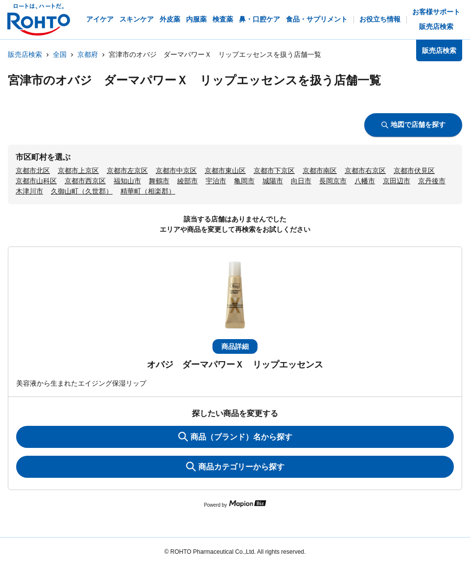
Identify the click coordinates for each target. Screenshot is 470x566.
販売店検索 (25, 54)
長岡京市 (333, 181)
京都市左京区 (127, 170)
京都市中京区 (176, 170)
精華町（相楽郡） (147, 191)
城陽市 (272, 181)
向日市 (301, 181)
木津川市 (29, 191)
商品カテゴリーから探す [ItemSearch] (235, 466)
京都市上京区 (78, 170)
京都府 (87, 54)
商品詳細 (235, 346)
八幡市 (364, 181)
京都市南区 (320, 170)
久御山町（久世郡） (82, 191)
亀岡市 (244, 181)
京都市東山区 (225, 170)
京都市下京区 (274, 170)
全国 (60, 54)
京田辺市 (396, 181)
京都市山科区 (36, 181)
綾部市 (187, 181)
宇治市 (216, 181)
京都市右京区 (365, 170)
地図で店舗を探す (413, 124)
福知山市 (127, 181)
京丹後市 (432, 181)
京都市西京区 (85, 181)
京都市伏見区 (414, 170)
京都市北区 (33, 170)
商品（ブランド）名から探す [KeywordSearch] (235, 437)
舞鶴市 (159, 181)
